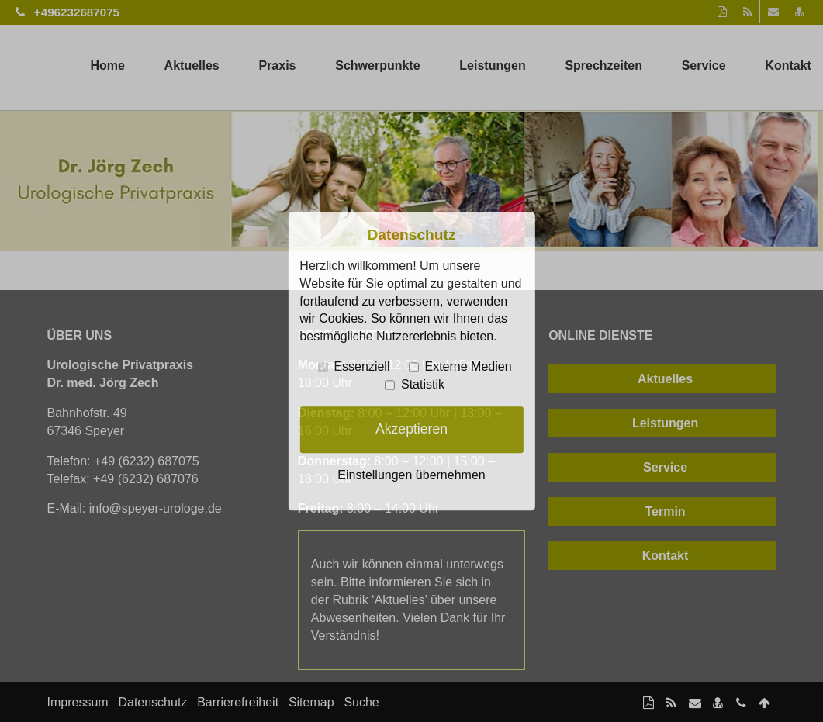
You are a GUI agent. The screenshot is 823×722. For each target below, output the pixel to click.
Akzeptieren (411, 429)
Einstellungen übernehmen (411, 475)
